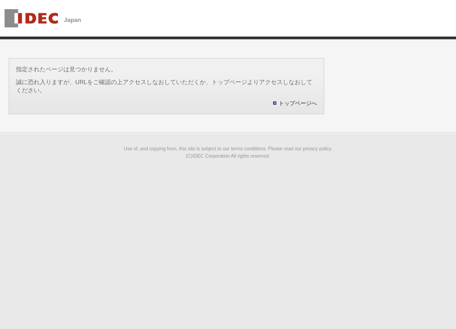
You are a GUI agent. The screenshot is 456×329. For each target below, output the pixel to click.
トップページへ (298, 103)
